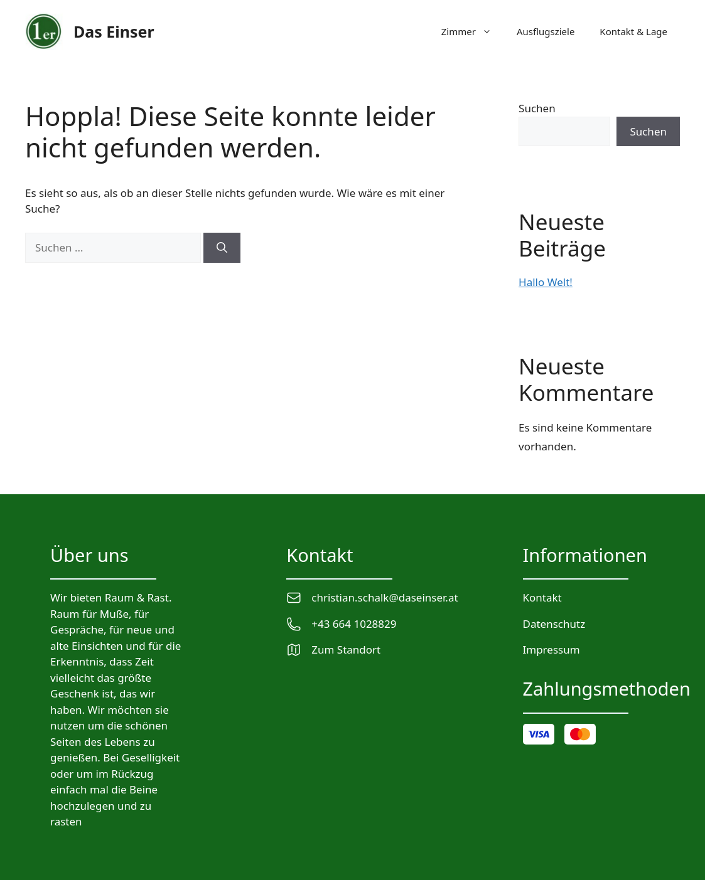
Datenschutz (554, 624)
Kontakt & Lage (633, 31)
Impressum (551, 649)
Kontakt (542, 597)
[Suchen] (221, 248)
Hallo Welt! (546, 282)
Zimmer (472, 31)
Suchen (537, 108)
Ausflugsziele (545, 31)
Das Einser (113, 31)
